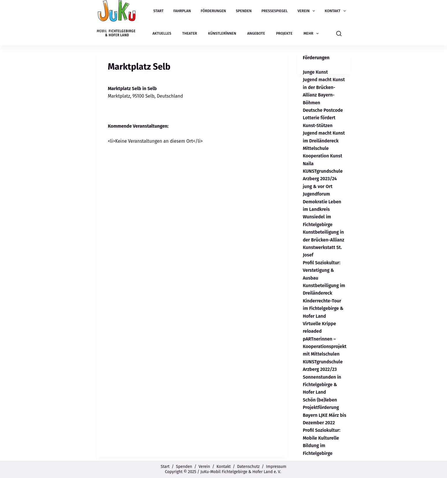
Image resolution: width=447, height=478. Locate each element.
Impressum (276, 466)
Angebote (256, 33)
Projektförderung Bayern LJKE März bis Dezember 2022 (324, 415)
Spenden (244, 11)
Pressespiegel (274, 11)
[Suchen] (338, 33)
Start (158, 11)
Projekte (284, 33)
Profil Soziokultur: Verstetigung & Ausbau (321, 270)
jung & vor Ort (318, 186)
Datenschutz (248, 466)
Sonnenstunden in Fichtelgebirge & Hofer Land (322, 384)
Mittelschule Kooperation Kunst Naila (322, 156)
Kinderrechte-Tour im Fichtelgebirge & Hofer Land (323, 308)
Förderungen (213, 11)
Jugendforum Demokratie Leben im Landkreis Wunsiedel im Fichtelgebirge (322, 209)
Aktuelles (161, 33)
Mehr (312, 33)
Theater (189, 33)
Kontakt (336, 11)
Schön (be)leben (320, 400)
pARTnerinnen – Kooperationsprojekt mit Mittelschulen (324, 346)
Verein (307, 11)
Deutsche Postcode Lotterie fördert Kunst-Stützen (323, 117)
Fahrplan (182, 11)
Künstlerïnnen (222, 33)
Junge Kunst (315, 72)
